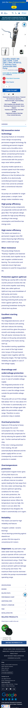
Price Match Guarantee (13, 78)
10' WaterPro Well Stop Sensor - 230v (7, 638)
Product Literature (7, 605)
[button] (25, 45)
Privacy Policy (14, 653)
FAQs (2, 609)
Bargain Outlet (4, 670)
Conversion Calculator (14, 658)
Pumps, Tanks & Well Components (9, 664)
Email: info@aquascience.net (8, 680)
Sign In (19, 13)
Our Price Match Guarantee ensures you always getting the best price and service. (13, 18)
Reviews (3, 589)
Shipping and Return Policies (17, 651)
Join (14, 7)
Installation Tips (7, 613)
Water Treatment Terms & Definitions (14, 655)
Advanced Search (20, 649)
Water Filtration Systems (7, 666)
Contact (15, 13)
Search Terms (11, 649)
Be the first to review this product (16, 70)
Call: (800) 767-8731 (6, 678)
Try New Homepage (7, 672)
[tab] (14, 124)
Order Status (6, 651)
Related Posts (5, 593)
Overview (4, 124)
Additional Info (6, 601)
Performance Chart (7, 597)
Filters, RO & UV (5, 668)
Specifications (6, 585)
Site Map (5, 649)
